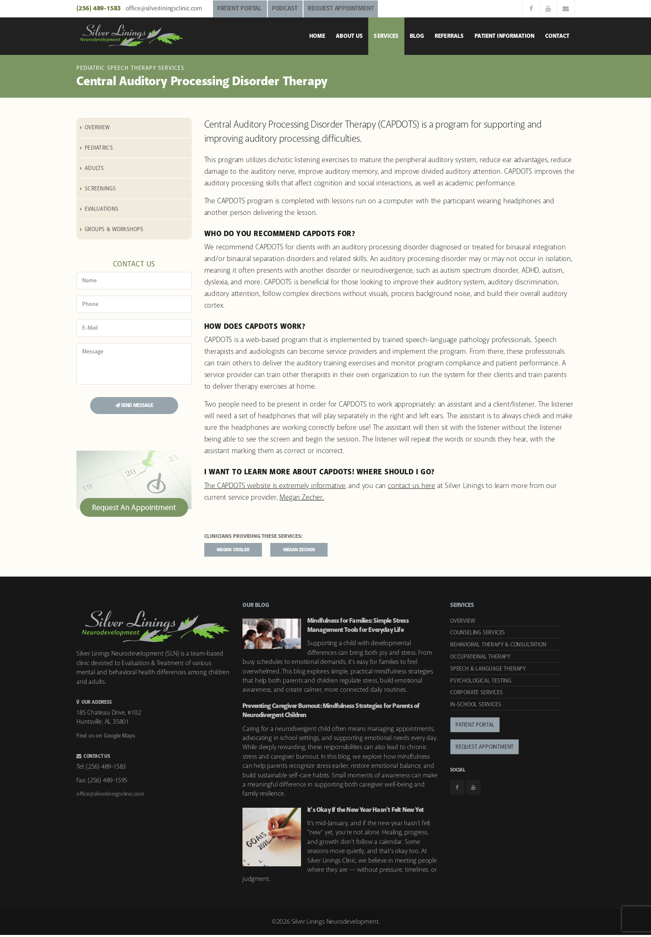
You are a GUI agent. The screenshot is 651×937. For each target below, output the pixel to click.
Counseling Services (477, 635)
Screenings (100, 188)
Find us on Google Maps (105, 737)
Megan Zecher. (301, 498)
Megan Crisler (241, 551)
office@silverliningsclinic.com (164, 9)
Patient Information (504, 36)
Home (317, 36)
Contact (557, 36)
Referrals (449, 36)
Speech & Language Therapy (488, 670)
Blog (417, 36)
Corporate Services (476, 694)
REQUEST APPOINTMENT (341, 9)
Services (386, 36)
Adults (94, 168)
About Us (349, 36)
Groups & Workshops (114, 229)
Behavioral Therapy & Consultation (498, 647)
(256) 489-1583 (99, 8)
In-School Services (475, 707)
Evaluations (101, 209)
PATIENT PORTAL (239, 9)
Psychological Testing (481, 682)
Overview (97, 127)
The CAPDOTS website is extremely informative (274, 486)
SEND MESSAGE (134, 405)
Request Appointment (484, 749)
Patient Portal (474, 727)
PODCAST (285, 9)
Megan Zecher (321, 551)
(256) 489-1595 (107, 782)
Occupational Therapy (480, 659)
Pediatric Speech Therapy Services (130, 68)
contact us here (411, 486)
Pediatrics (99, 148)
